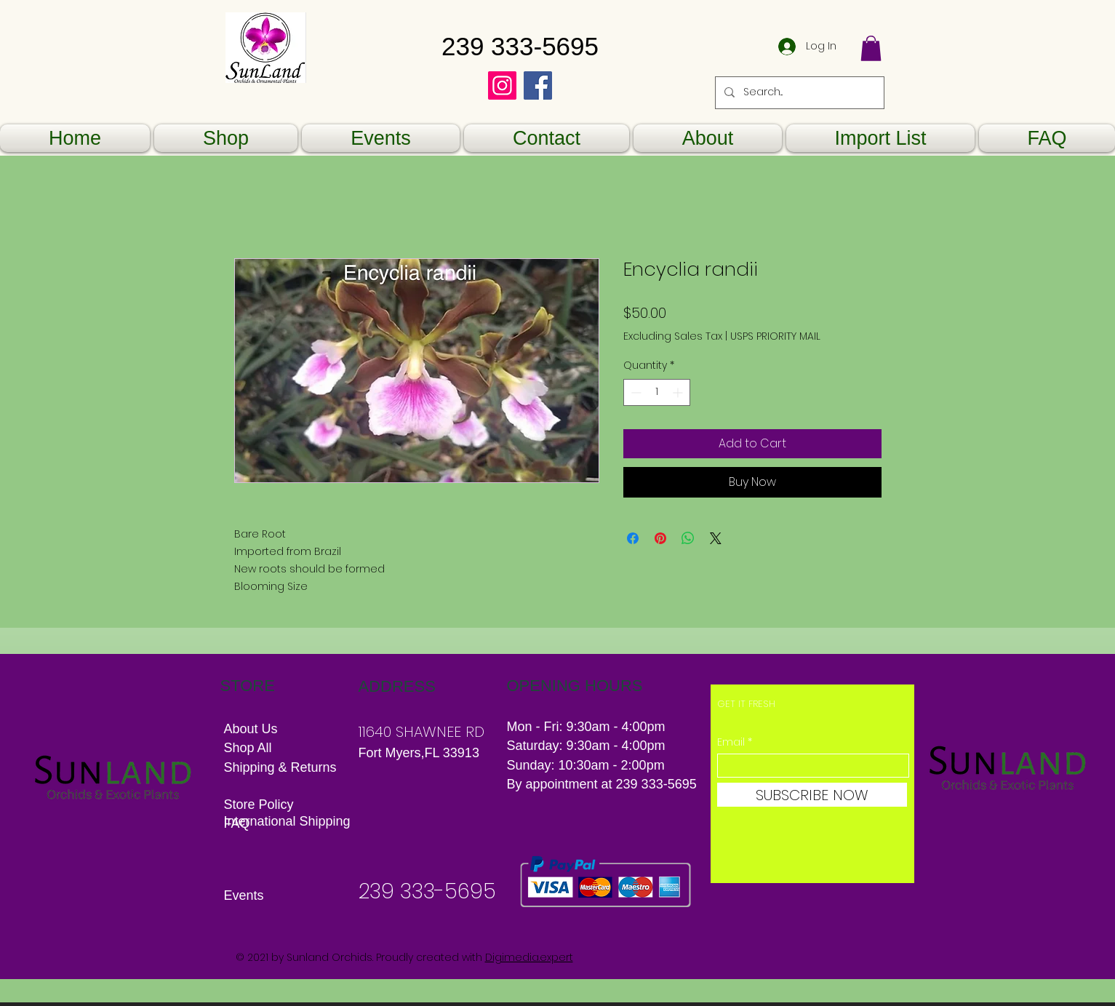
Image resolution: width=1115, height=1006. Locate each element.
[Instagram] (502, 85)
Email (731, 742)
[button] (871, 48)
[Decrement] (635, 392)
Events (244, 895)
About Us (251, 729)
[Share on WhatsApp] (688, 538)
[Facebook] (538, 85)
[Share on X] (715, 538)
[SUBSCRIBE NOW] (812, 795)
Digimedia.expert (529, 957)
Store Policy (259, 804)
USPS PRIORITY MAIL (775, 336)
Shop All (248, 747)
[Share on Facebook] (633, 538)
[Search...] (798, 92)
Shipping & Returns (282, 767)
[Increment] (679, 392)
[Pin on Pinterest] (660, 538)
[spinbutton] (657, 392)
